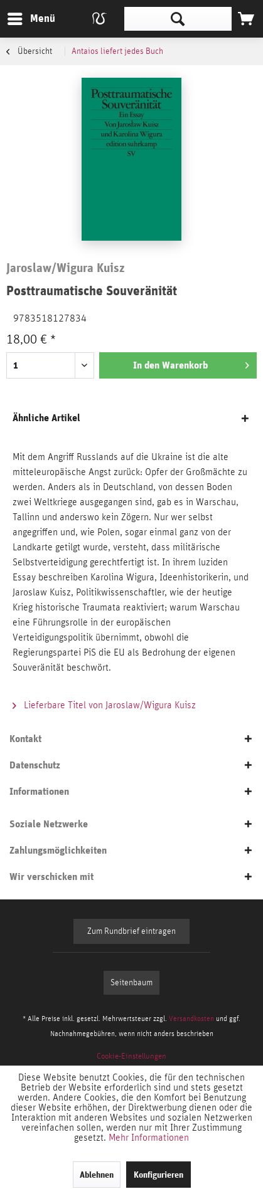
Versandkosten (191, 1018)
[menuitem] (31, 18)
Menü (22, 16)
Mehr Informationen (149, 1138)
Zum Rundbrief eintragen (131, 931)
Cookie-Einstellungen (131, 1056)
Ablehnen (97, 1175)
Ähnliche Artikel (46, 418)
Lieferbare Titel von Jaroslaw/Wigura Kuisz (104, 705)
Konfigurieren (158, 1175)
